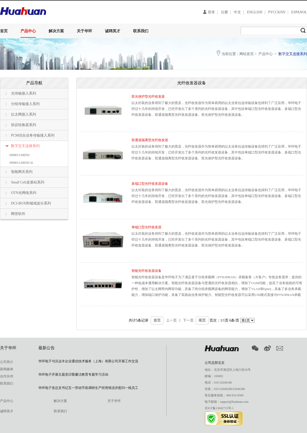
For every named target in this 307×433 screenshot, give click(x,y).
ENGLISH (254, 12)
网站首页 (246, 54)
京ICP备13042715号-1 (219, 408)
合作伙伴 (6, 376)
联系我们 (140, 31)
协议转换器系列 (23, 125)
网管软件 (18, 214)
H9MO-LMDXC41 (21, 162)
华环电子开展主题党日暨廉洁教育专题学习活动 (73, 374)
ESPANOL (299, 12)
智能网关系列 (21, 172)
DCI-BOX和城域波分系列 (31, 203)
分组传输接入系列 (25, 104)
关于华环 (84, 31)
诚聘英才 (112, 31)
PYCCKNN (276, 12)
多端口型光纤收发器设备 (149, 183)
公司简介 (6, 362)
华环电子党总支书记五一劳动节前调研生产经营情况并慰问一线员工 (88, 388)
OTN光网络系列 (23, 193)
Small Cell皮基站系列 (27, 182)
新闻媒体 (6, 369)
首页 (4, 31)
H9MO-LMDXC (19, 155)
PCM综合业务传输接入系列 (32, 135)
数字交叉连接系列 (25, 146)
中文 (237, 12)
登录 (209, 12)
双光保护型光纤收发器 (148, 96)
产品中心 (28, 31)
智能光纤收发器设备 (146, 271)
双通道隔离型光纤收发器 (149, 140)
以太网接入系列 (23, 114)
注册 (224, 12)
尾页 (202, 320)
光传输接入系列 (23, 93)
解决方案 (56, 31)
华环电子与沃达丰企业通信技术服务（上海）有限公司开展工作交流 (88, 361)
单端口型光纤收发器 (146, 227)
